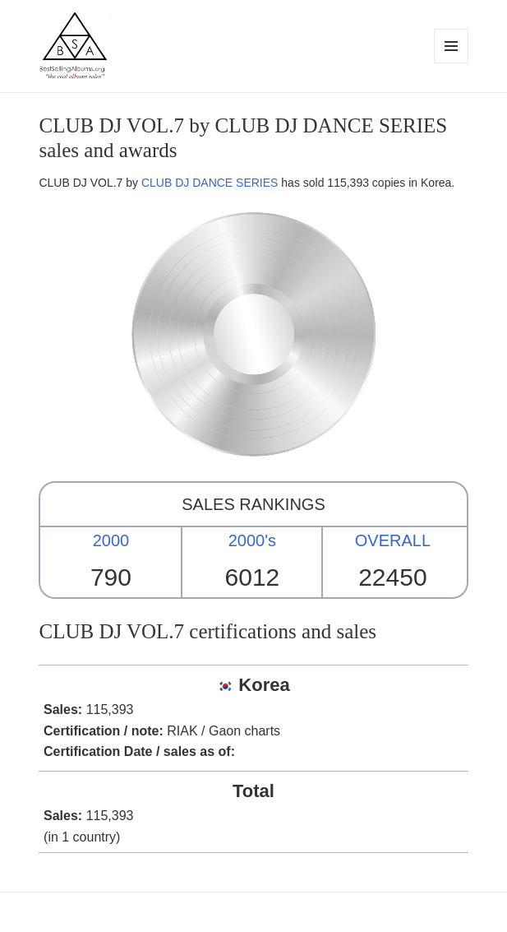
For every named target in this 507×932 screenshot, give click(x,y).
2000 (111, 540)
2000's (252, 540)
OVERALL (393, 540)
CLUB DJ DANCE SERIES (209, 182)
